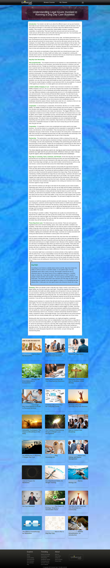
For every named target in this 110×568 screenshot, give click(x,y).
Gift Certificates (30, 562)
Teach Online (58, 556)
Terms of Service (58, 559)
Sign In (28, 554)
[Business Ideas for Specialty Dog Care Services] (78, 412)
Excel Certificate (44, 564)
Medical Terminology (45, 554)
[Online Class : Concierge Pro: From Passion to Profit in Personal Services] (32, 412)
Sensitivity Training (45, 562)
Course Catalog (30, 557)
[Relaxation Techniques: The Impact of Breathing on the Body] (32, 437)
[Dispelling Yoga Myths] (78, 361)
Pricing (28, 556)
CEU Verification (30, 561)
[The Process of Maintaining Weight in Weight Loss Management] (55, 437)
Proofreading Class (45, 561)
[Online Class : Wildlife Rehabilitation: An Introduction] (78, 539)
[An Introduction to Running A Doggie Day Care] (32, 463)
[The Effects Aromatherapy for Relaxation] (32, 539)
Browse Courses (49, 2)
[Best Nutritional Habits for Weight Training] (55, 488)
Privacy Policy (58, 561)
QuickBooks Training (45, 559)
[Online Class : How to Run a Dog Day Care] (55, 539)
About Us (57, 554)
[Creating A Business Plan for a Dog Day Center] (55, 412)
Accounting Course (45, 556)
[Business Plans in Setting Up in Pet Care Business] (55, 361)
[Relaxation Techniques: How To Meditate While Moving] (78, 387)
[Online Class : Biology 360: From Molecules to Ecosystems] (32, 387)
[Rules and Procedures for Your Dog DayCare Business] (55, 387)
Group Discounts (30, 559)
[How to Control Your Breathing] (78, 437)
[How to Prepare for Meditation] (32, 488)
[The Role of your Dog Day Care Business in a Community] (78, 513)
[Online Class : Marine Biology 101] (78, 488)
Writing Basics (44, 557)
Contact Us (57, 557)
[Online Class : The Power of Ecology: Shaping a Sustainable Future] (55, 513)
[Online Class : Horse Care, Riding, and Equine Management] (78, 463)
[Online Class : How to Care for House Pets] (32, 361)
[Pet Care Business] (32, 513)
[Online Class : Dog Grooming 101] (55, 463)
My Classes (63, 2)
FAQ (28, 564)
